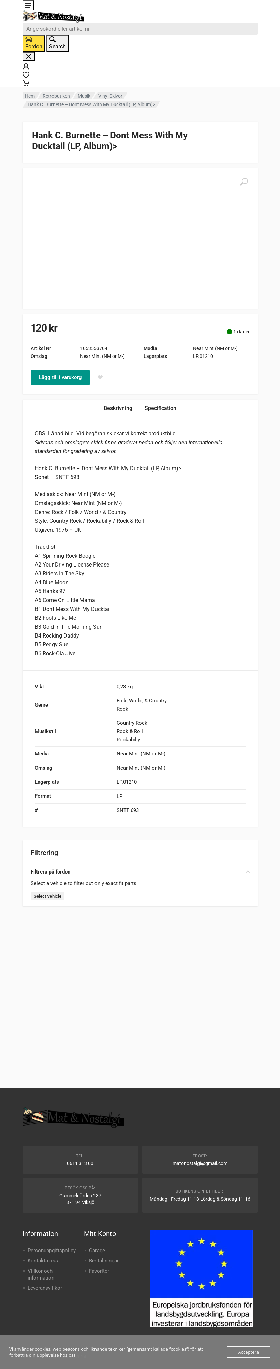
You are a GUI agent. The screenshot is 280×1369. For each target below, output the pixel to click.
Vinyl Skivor (110, 96)
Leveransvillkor (45, 1288)
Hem (30, 96)
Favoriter (99, 1271)
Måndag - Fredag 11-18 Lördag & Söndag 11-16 (200, 1199)
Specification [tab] (160, 408)
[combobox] (140, 29)
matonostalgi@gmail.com (200, 1163)
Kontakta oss (43, 1261)
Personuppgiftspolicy (52, 1250)
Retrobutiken (56, 96)
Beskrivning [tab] (118, 408)
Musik (84, 96)
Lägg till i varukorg (60, 377)
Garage (97, 1250)
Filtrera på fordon (140, 872)
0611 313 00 (80, 1163)
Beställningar (104, 1261)
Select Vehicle (47, 896)
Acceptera (248, 1352)
